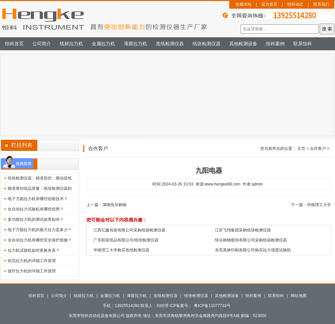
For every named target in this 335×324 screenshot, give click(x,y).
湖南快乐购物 (114, 204)
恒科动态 (295, 4)
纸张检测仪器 (207, 43)
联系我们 (321, 4)
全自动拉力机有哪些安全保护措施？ (40, 240)
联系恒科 (302, 43)
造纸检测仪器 (170, 43)
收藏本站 (244, 4)
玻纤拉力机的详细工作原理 (32, 271)
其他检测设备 (243, 43)
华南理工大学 (319, 204)
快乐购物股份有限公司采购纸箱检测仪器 (251, 240)
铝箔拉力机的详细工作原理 (32, 260)
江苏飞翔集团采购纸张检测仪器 (243, 230)
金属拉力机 (103, 43)
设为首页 (269, 4)
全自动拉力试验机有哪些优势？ (36, 209)
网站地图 (299, 295)
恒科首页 (14, 43)
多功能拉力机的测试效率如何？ (36, 219)
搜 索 (327, 28)
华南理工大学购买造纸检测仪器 (121, 250)
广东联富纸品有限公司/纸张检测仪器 (125, 240)
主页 (301, 148)
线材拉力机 (71, 43)
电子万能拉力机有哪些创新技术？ (38, 198)
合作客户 (318, 148)
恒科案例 (275, 43)
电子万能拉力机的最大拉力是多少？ (40, 229)
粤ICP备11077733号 (212, 305)
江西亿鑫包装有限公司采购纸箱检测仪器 (129, 230)
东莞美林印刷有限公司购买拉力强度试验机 (253, 250)
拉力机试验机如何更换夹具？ (34, 250)
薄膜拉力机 (135, 43)
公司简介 (41, 43)
